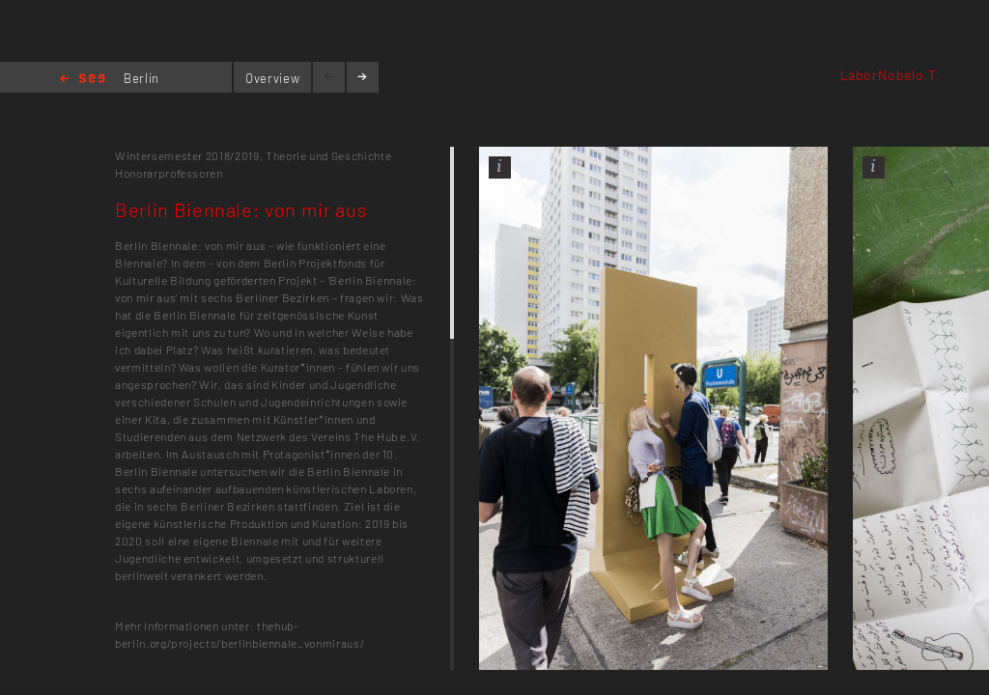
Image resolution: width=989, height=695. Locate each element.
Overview (272, 78)
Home (82, 80)
